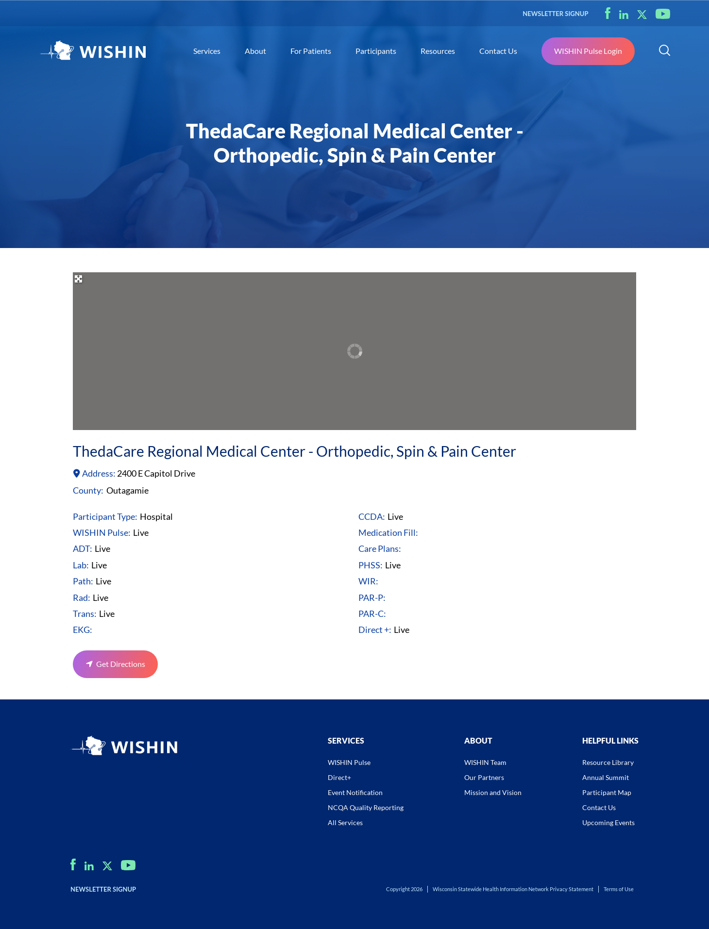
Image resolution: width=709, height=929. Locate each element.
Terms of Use (619, 889)
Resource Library (608, 762)
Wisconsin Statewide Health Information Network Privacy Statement (513, 889)
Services (206, 50)
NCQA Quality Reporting (366, 807)
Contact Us (498, 50)
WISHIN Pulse (349, 762)
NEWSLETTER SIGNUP (555, 13)
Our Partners (484, 777)
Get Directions (120, 663)
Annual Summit (605, 777)
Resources (438, 50)
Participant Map (606, 792)
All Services (345, 822)
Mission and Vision (493, 792)
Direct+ (339, 777)
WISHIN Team (485, 762)
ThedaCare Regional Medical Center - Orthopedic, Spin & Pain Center (294, 451)
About (255, 50)
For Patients (310, 50)
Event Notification (355, 792)
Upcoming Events (608, 822)
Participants (375, 50)
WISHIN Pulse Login (588, 50)
